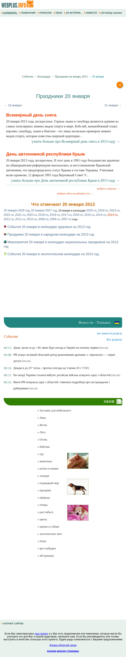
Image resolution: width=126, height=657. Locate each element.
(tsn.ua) (103, 347)
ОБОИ (58, 13)
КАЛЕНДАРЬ (9, 13)
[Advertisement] (63, 46)
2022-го (9, 214)
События (27, 76)
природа (43, 497)
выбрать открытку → (108, 188)
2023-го (114, 210)
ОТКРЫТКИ (44, 13)
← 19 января (13, 105)
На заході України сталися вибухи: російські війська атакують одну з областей (62, 375)
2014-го (101, 214)
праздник (44, 490)
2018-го (55, 214)
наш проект (41, 633)
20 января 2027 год (44, 210)
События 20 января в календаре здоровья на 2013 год (47, 227)
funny (41, 541)
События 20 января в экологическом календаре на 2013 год (51, 254)
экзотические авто (49, 533)
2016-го (78, 214)
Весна (42, 425)
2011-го (20, 219)
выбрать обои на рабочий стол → (75, 193)
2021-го (20, 214)
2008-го (55, 219)
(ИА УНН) (82, 368)
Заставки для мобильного (54, 410)
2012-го (9, 219)
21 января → (113, 105)
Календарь (44, 76)
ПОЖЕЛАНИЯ (27, 13)
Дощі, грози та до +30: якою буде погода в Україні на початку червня (56, 347)
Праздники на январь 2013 (71, 76)
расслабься (45, 512)
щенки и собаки (48, 526)
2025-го (91, 210)
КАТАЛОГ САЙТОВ (12, 623)
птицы (42, 504)
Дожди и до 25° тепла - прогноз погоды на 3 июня (44, 368)
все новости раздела (109, 333)
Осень (42, 439)
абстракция (45, 555)
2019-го (43, 214)
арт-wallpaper (46, 548)
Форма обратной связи (63, 645)
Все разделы (114, 339)
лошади (43, 475)
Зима (41, 417)
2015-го (89, 214)
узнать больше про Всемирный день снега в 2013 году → (76, 141)
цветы (42, 519)
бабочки (43, 446)
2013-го (112, 214)
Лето (41, 432)
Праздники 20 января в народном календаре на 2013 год (49, 234)
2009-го (43, 219)
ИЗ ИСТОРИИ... (73, 13)
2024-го (103, 210)
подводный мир (48, 483)
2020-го (32, 214)
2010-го (32, 219)
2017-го (66, 214)
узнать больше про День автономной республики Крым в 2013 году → (65, 180)
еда (40, 454)
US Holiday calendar (111, 13)
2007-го (66, 219)
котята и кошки (47, 468)
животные (44, 461)
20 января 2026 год (16, 210)
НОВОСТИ (91, 13)
